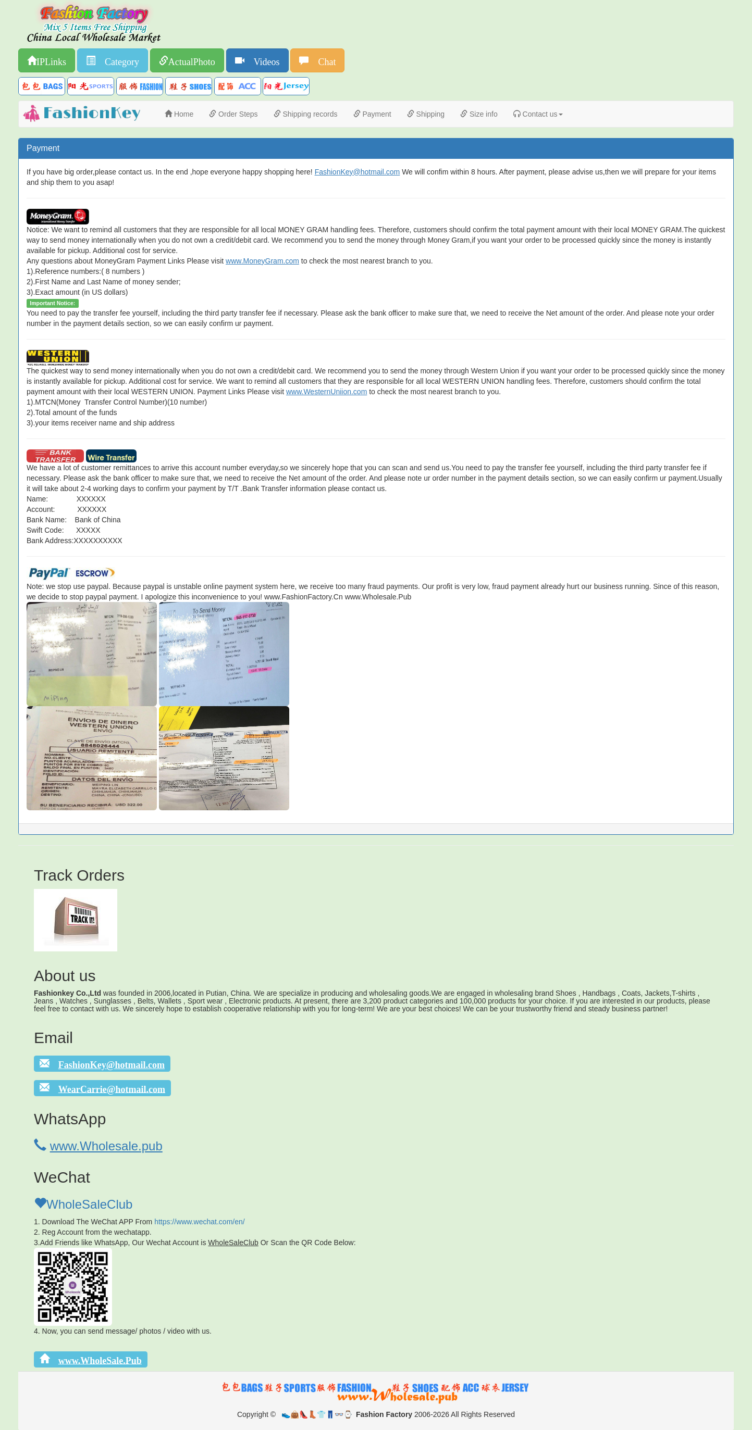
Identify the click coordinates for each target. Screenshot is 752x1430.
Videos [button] (262, 60)
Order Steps (233, 114)
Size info (479, 114)
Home (179, 114)
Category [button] (117, 60)
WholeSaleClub (83, 1204)
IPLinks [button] (51, 60)
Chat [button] (322, 60)
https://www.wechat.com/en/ (199, 1222)
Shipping (426, 114)
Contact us (538, 114)
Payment (372, 114)
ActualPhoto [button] (191, 60)
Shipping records (306, 114)
